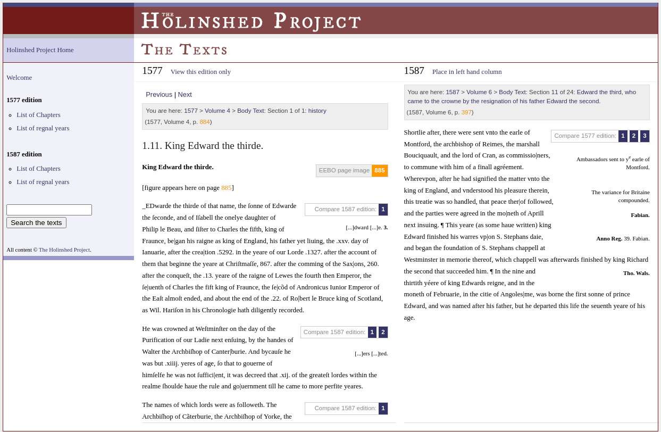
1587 (452, 92)
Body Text (250, 110)
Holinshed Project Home (40, 50)
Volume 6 (479, 92)
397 (467, 112)
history (317, 110)
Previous (159, 94)
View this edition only (201, 72)
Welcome (19, 77)
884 (204, 122)
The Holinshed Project (64, 250)
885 (379, 170)
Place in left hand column (467, 72)
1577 (191, 110)
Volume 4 (217, 110)
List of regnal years (42, 128)
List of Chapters (38, 115)
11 (554, 92)
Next (185, 94)
